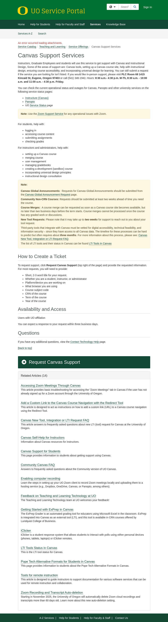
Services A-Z (25, 33)
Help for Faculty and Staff (70, 24)
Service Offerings (78, 46)
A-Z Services (46, 617)
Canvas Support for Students (41, 451)
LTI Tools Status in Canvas (39, 548)
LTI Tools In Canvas (100, 243)
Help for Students (40, 24)
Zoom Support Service (50, 113)
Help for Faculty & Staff (97, 617)
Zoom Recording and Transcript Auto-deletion (52, 592)
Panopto (30, 101)
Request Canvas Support (50, 362)
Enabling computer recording (40, 478)
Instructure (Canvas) (37, 97)
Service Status (38, 105)
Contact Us (121, 617)
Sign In (147, 7)
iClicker (26, 530)
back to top (25, 348)
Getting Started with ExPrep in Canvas (47, 509)
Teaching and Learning (52, 46)
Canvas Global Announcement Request (47, 194)
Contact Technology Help (84, 341)
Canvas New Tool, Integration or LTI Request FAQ (55, 420)
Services (95, 24)
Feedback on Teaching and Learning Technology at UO (58, 496)
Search (43, 33)
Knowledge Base (115, 24)
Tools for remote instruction (39, 575)
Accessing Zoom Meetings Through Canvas (51, 385)
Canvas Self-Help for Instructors (43, 437)
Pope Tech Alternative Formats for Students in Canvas (58, 561)
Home (21, 24)
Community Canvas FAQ (38, 465)
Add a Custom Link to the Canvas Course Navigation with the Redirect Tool (72, 403)
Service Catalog (27, 46)
